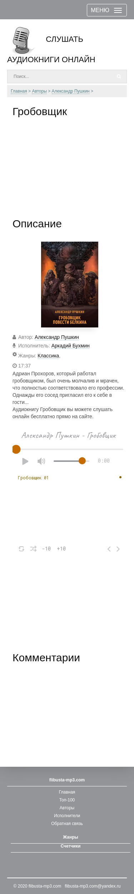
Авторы (67, 807)
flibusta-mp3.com (45, 886)
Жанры (70, 837)
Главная (67, 792)
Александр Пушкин (57, 337)
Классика (48, 356)
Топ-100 (67, 799)
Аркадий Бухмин (70, 346)
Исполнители (67, 815)
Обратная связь (67, 823)
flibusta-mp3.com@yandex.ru (92, 886)
